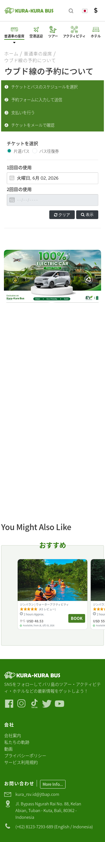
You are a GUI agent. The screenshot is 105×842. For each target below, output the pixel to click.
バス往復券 (49, 151)
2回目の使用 (19, 189)
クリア (62, 214)
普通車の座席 (38, 53)
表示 (87, 214)
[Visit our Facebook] (9, 704)
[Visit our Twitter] (47, 704)
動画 (8, 749)
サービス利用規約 (21, 762)
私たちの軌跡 (16, 742)
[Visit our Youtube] (59, 704)
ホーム (11, 53)
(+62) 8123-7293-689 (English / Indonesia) (54, 826)
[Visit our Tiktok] (34, 704)
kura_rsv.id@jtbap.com (37, 794)
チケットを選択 (22, 143)
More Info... (53, 784)
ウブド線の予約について (30, 60)
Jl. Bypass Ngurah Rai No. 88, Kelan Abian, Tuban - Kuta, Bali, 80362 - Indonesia (48, 810)
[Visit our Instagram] (22, 704)
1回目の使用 (19, 167)
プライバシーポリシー (25, 755)
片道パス (21, 151)
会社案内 (12, 735)
